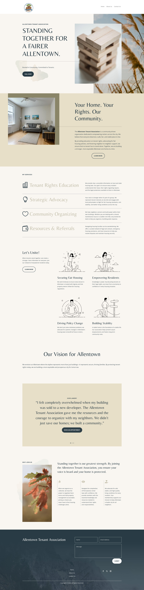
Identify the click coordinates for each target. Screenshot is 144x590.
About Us (109, 6)
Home (102, 6)
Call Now (28, 74)
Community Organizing (53, 214)
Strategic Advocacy (49, 199)
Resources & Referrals (52, 228)
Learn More (98, 156)
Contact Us (117, 6)
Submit (116, 561)
